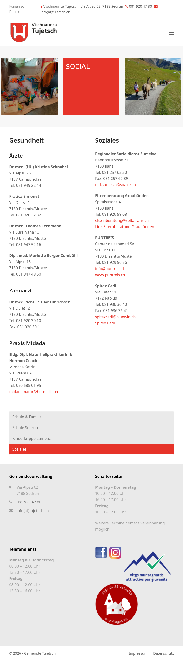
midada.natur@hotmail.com (34, 391)
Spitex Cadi (105, 323)
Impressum (138, 653)
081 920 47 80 (28, 502)
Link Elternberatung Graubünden (124, 226)
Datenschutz (163, 653)
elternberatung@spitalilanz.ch (122, 220)
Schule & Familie (27, 417)
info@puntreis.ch (111, 268)
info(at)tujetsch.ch (55, 12)
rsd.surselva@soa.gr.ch (116, 184)
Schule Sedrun (25, 427)
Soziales (19, 449)
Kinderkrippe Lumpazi (32, 438)
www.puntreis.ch (110, 274)
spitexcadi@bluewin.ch (115, 316)
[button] (171, 33)
